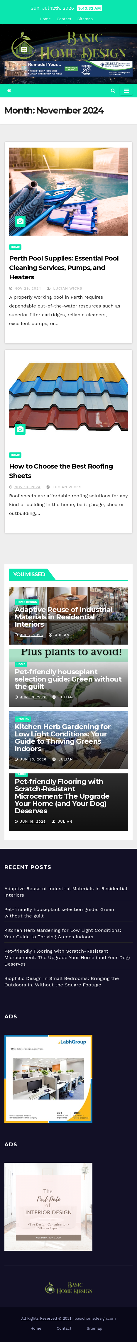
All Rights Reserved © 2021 (46, 1318)
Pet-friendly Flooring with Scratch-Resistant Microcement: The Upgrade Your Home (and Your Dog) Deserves (62, 796)
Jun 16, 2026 (33, 821)
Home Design (26, 602)
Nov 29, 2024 (27, 288)
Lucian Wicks (64, 288)
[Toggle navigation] (126, 90)
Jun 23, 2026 (33, 759)
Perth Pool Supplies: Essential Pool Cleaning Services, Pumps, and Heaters (64, 267)
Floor (21, 773)
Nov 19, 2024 (27, 487)
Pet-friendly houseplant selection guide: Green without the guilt (68, 679)
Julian (59, 635)
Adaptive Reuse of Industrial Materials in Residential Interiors (64, 616)
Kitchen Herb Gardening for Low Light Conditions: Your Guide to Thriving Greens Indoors (63, 737)
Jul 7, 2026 (31, 635)
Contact (64, 19)
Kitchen (22, 719)
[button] (113, 90)
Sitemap (85, 19)
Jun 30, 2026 (33, 697)
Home (45, 19)
